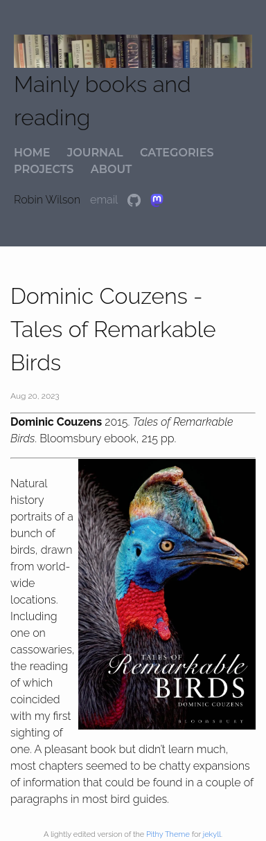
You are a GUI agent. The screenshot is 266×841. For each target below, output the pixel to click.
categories (176, 152)
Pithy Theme (168, 834)
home (32, 152)
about (111, 169)
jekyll (212, 834)
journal (95, 152)
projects (43, 169)
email (105, 199)
